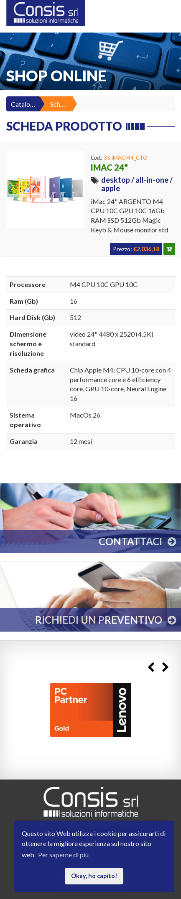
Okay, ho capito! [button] (94, 875)
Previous (150, 667)
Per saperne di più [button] (63, 855)
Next (165, 667)
